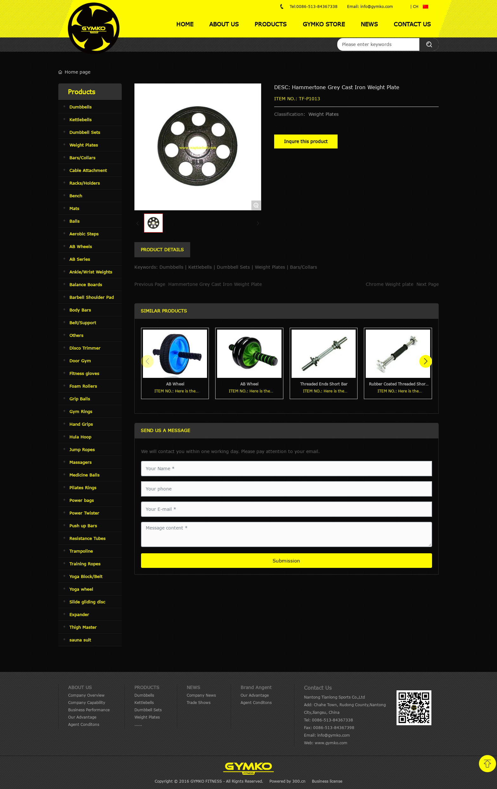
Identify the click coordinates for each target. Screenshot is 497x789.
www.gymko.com (331, 742)
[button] (425, 361)
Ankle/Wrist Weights (90, 271)
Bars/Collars (82, 157)
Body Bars (80, 309)
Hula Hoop (80, 436)
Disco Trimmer (84, 348)
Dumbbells (80, 106)
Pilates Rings (82, 487)
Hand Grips (81, 424)
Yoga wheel (81, 589)
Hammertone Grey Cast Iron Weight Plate (215, 284)
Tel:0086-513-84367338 (314, 6)
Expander (79, 614)
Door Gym (80, 360)
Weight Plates (83, 145)
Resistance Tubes (87, 538)
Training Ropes (84, 563)
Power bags (81, 500)
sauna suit (80, 639)
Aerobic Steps (84, 233)
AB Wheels (80, 246)
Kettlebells (80, 119)
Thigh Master (83, 627)
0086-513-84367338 (332, 720)
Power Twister (84, 513)
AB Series (79, 259)
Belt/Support (82, 322)
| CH (414, 6)
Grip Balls (79, 398)
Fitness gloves (84, 373)
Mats (74, 208)
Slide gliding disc (87, 601)
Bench (75, 195)
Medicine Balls (84, 474)
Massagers (80, 462)
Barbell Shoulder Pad (91, 297)
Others (76, 335)
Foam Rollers (83, 386)
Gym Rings (80, 411)
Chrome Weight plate (389, 284)
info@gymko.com (333, 735)
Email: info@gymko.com (370, 6)
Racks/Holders (84, 183)
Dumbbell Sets (84, 132)
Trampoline (81, 551)
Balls (74, 221)
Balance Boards (85, 284)
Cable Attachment (88, 170)
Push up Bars (83, 525)
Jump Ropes (82, 449)
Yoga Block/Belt (85, 576)
